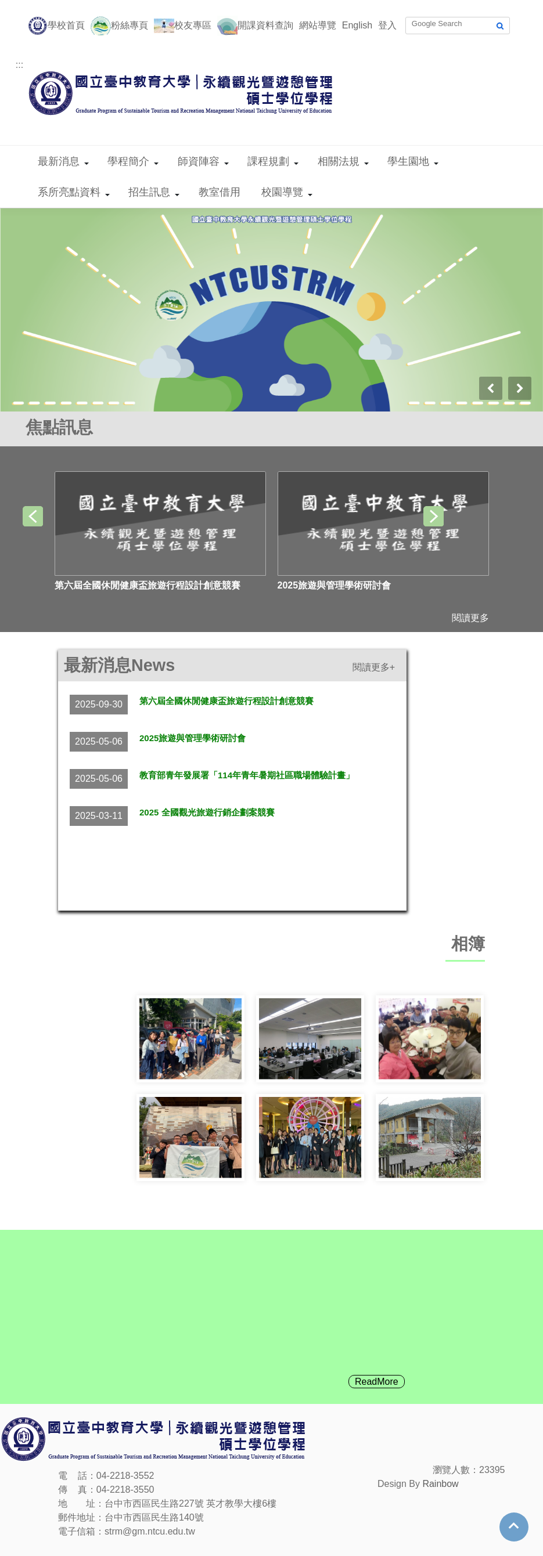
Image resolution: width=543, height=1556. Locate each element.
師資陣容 (199, 161)
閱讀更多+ (374, 667)
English (357, 25)
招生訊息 (149, 192)
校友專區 (192, 25)
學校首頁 (66, 25)
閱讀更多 (470, 618)
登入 (387, 25)
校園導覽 (282, 192)
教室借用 (219, 192)
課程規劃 (268, 161)
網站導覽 (317, 25)
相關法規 (338, 161)
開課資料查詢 (265, 25)
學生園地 (408, 161)
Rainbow (440, 1484)
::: (19, 65)
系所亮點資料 (69, 192)
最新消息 (59, 161)
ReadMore (376, 1382)
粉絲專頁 (129, 25)
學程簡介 (128, 161)
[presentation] (490, 388)
